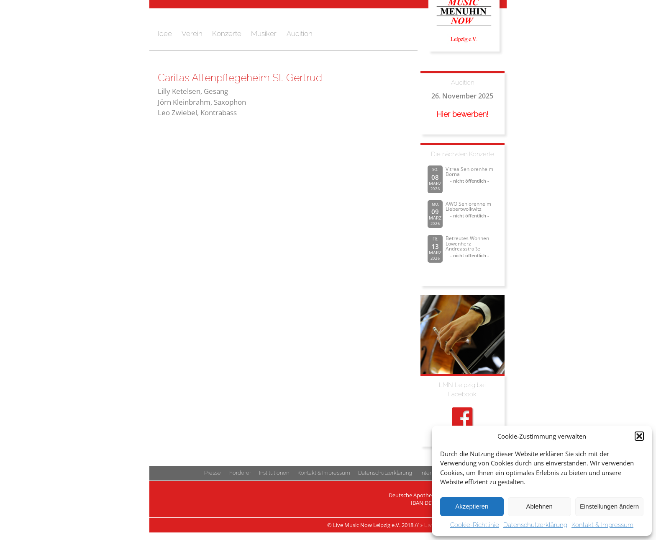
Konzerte (226, 33)
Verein (192, 33)
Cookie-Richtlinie (474, 525)
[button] (639, 436)
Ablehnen (539, 506)
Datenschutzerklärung (535, 525)
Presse (212, 473)
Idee (165, 33)
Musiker (264, 33)
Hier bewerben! (462, 114)
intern (427, 473)
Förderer (240, 473)
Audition (300, 33)
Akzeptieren (471, 506)
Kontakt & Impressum (602, 525)
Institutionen (274, 473)
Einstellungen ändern (609, 506)
